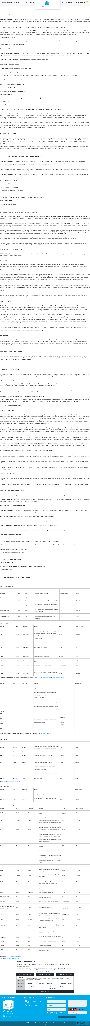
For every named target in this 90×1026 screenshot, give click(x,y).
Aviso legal (58, 1022)
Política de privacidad (40, 1022)
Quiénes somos (13, 2)
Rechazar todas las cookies (45, 974)
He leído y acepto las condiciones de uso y (57, 1013)
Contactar (78, 2)
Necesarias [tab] (20, 977)
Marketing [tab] (20, 986)
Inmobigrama (45, 1024)
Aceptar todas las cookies (25, 974)
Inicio (3, 2)
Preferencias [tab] (21, 980)
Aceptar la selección (45, 991)
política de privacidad (53, 1013)
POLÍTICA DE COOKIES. (42, 972)
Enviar (67, 1017)
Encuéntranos (67, 2)
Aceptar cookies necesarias (65, 974)
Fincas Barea (31, 1022)
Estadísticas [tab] (21, 983)
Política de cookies (50, 1022)
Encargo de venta (27, 2)
